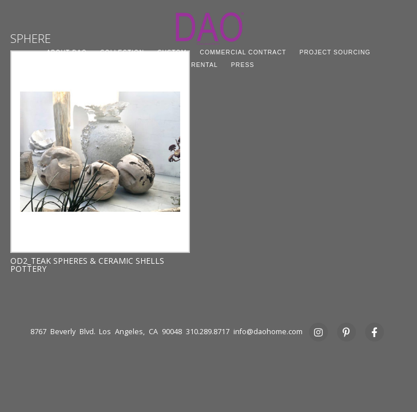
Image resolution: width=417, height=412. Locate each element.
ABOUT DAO (66, 52)
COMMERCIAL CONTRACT (243, 52)
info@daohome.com (268, 331)
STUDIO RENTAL (190, 64)
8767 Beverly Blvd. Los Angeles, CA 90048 (106, 331)
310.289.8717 (207, 331)
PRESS (243, 64)
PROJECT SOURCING (334, 52)
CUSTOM (171, 52)
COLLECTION (122, 52)
